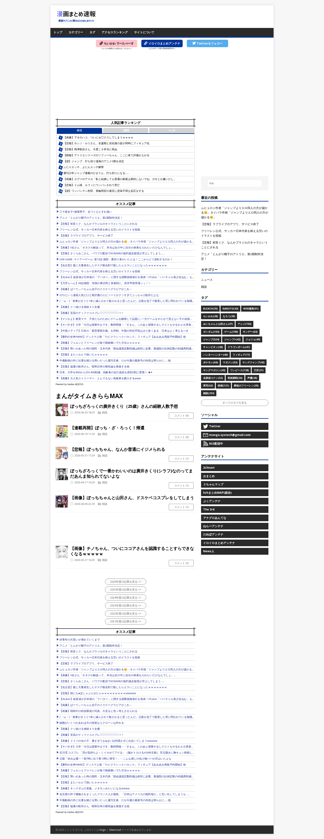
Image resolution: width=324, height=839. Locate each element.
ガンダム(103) (211, 332)
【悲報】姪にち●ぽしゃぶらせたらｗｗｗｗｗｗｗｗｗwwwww (98, 693)
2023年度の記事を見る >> (125, 605)
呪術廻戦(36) (235, 378)
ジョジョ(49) (252, 339)
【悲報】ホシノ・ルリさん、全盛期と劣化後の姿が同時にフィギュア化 (106, 143)
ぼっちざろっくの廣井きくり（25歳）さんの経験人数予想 (124, 406)
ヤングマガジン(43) (214, 370)
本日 (79, 130)
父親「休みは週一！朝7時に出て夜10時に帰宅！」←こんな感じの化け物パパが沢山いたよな (115, 758)
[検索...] (234, 183)
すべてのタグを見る (235, 402)
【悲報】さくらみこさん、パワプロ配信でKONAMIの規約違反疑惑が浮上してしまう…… (112, 253)
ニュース (207, 280)
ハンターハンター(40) (215, 354)
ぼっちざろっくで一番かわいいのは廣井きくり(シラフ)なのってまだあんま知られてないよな (131, 473)
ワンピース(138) (239, 370)
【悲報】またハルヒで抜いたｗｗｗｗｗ (84, 354)
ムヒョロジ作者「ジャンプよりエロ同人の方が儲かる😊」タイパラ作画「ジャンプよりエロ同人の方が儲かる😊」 (129, 241)
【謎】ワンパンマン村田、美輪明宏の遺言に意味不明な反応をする (103, 191)
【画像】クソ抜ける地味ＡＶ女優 (80, 307)
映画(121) (223, 385)
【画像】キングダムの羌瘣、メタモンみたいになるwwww (95, 788)
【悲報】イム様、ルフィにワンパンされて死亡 (91, 185)
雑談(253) (208, 393)
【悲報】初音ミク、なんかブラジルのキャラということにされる (98, 224)
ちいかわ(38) (210, 316)
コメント (181, 415)
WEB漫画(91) (250, 308)
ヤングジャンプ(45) (253, 362)
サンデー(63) (250, 332)
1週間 (125, 130)
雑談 (104, 412)
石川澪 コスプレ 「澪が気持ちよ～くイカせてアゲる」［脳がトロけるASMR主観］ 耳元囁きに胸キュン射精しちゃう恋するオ (135, 752)
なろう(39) (229, 316)
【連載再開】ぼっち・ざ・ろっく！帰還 (107, 428)
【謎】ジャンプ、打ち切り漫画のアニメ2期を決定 (93, 161)
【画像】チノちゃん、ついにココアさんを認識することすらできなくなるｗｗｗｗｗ (132, 551)
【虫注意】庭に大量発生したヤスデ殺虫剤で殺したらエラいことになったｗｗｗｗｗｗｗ (113, 265)
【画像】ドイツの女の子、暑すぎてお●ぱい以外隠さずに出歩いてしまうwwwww (108, 741)
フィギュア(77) (241, 354)
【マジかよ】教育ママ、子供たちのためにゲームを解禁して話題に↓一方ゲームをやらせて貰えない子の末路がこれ (129, 319)
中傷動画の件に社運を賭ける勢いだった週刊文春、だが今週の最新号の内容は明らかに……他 (115, 360)
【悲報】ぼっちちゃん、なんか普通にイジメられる (117, 449)
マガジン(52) (230, 362)
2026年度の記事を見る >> (125, 581)
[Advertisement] (162, 85)
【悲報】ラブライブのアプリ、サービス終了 (86, 235)
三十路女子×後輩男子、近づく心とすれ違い (86, 212)
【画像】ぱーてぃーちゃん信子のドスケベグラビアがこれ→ (96, 289)
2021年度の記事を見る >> (125, 621)
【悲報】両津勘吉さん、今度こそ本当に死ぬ (90, 149)
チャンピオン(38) (213, 347)
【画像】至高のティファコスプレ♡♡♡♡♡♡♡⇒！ (92, 313)
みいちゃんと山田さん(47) (218, 324)
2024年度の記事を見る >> (125, 597)
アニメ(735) (244, 324)
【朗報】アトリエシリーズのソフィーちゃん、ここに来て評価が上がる (106, 155)
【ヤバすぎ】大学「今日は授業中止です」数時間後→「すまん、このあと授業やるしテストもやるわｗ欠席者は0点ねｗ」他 (134, 324)
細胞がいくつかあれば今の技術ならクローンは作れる (92, 723)
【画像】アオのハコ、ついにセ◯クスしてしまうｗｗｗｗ (98, 137)
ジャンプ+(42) (232, 339)
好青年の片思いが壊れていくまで (80, 639)
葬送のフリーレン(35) (246, 385)
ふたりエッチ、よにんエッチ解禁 (83, 167)
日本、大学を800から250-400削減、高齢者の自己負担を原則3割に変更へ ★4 (106, 372)
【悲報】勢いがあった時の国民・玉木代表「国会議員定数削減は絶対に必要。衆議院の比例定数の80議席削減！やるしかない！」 (138, 348)
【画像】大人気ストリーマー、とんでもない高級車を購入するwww (100, 378)
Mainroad (115, 830)
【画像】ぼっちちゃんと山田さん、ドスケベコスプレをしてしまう (132, 498)
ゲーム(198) (231, 332)
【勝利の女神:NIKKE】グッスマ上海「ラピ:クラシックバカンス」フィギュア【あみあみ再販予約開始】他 (123, 336)
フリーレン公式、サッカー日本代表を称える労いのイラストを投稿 (100, 229)
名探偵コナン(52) (213, 378)
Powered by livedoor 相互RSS (69, 384)
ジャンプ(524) (211, 339)
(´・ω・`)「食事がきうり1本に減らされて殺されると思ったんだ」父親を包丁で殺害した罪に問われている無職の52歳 (130, 301)
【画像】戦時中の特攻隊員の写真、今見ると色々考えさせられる (98, 711)
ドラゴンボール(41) (239, 347)
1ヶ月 (171, 130)
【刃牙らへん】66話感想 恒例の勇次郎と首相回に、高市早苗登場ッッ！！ (105, 283)
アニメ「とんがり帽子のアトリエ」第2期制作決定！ (91, 218)
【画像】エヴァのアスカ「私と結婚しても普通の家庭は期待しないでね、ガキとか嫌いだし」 (119, 179)
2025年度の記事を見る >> (125, 589)
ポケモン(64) (210, 362)
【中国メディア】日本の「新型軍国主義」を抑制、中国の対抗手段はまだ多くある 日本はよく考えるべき (124, 330)
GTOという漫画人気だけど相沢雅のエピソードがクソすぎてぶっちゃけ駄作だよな (109, 295)
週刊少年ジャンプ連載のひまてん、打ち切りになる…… (96, 173)
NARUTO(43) (230, 308)
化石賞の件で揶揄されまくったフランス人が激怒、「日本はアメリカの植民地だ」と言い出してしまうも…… (124, 794)
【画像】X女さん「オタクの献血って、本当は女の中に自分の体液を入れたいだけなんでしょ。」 (118, 247)
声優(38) (252, 378)
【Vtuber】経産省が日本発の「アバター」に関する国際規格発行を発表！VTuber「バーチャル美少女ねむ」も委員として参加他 (137, 277)
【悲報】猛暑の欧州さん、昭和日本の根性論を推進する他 (94, 366)
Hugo (102, 830)
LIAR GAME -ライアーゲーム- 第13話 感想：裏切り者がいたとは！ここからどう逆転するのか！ (116, 259)
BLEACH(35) (210, 308)
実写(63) (208, 385)
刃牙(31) (258, 370)
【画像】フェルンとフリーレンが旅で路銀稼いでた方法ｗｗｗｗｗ (100, 342)
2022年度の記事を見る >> (125, 613)
